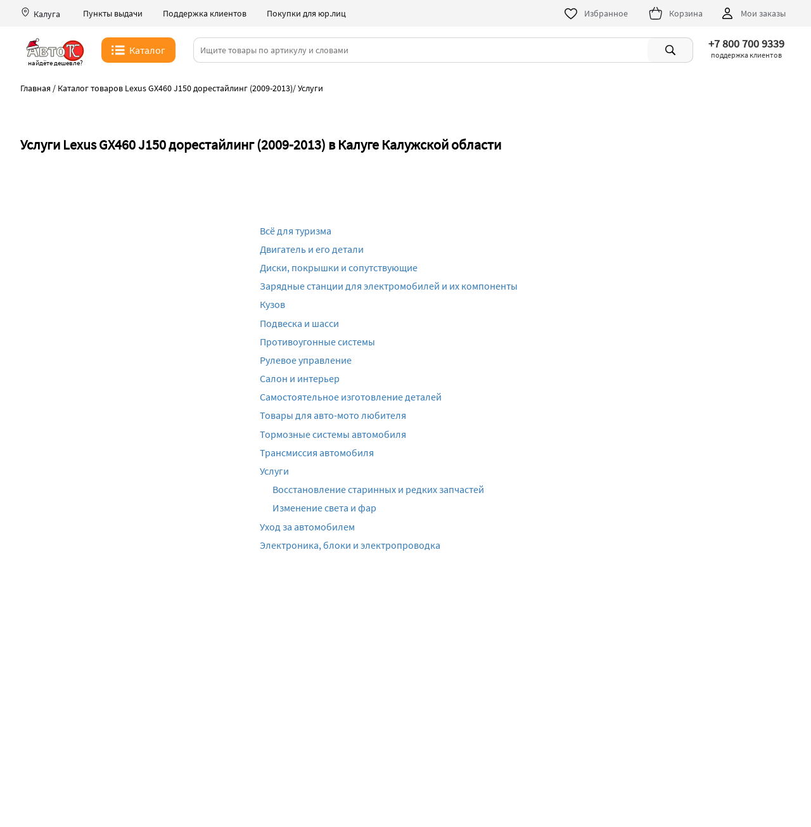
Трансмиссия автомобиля (317, 452)
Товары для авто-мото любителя (333, 415)
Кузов (272, 304)
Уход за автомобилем (307, 526)
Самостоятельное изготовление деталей (351, 396)
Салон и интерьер (300, 378)
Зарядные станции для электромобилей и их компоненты (389, 285)
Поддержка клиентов (204, 13)
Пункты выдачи (113, 13)
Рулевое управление (306, 360)
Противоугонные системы (317, 341)
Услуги (274, 471)
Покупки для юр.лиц (306, 13)
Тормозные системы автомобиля (333, 434)
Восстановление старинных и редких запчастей (378, 489)
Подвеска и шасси (299, 323)
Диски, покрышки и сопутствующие (339, 267)
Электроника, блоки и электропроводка (350, 545)
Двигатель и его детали (312, 249)
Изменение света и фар (324, 507)
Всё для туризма (295, 230)
